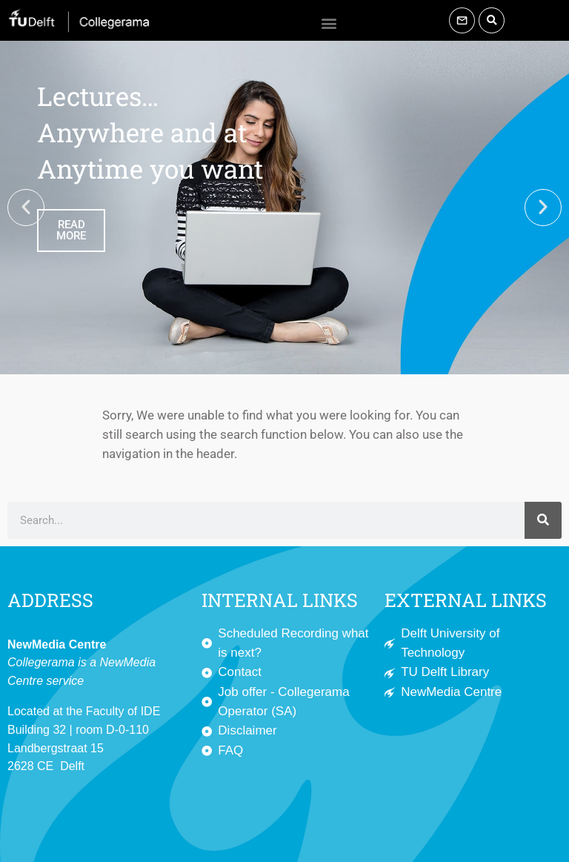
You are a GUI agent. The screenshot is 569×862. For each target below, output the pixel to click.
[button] (329, 22)
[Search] (543, 520)
